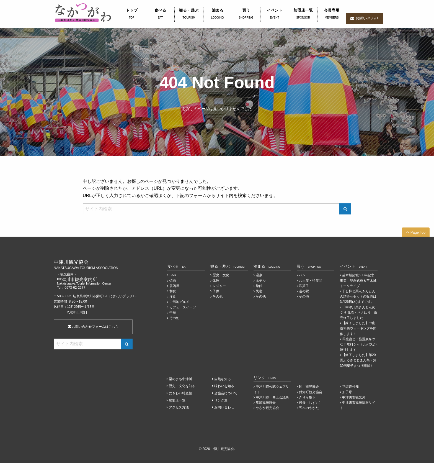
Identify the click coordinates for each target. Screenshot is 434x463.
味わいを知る (224, 386)
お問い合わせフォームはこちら (93, 327)
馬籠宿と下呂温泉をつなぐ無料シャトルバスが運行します (358, 344)
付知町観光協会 (310, 392)
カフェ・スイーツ (182, 307)
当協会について (225, 393)
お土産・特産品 (310, 281)
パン (302, 275)
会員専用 (331, 14)
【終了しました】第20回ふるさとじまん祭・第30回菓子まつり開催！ (358, 360)
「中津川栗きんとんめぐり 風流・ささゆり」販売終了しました (358, 312)
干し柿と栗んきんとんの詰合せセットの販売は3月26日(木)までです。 (358, 296)
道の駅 (304, 291)
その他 (174, 318)
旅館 (259, 286)
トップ (131, 14)
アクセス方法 (179, 407)
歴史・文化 (221, 275)
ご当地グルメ (179, 302)
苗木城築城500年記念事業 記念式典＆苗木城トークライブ (358, 280)
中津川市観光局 (353, 397)
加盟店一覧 (303, 14)
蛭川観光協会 (309, 386)
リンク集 (221, 400)
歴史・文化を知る (182, 386)
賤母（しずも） (310, 403)
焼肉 (172, 281)
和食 (172, 291)
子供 (216, 291)
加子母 (347, 392)
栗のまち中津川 (180, 379)
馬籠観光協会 (266, 403)
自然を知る (222, 379)
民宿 (259, 291)
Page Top (418, 232)
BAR (172, 275)
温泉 (259, 275)
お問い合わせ (367, 18)
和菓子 (304, 286)
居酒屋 (174, 286)
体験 (216, 281)
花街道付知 (350, 386)
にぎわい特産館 (180, 393)
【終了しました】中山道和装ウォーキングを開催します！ (358, 328)
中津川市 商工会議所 (272, 397)
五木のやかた (309, 408)
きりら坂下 (307, 397)
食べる (160, 14)
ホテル (261, 281)
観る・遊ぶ (189, 14)
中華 (172, 312)
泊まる (217, 14)
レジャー (219, 286)
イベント (274, 14)
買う (246, 14)
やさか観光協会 (267, 408)
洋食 (172, 296)
